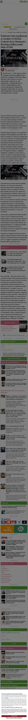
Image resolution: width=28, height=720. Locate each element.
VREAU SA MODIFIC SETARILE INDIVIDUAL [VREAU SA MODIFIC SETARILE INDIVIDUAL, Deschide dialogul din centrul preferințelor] (14, 717)
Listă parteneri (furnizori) (4, 713)
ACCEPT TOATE (14, 716)
